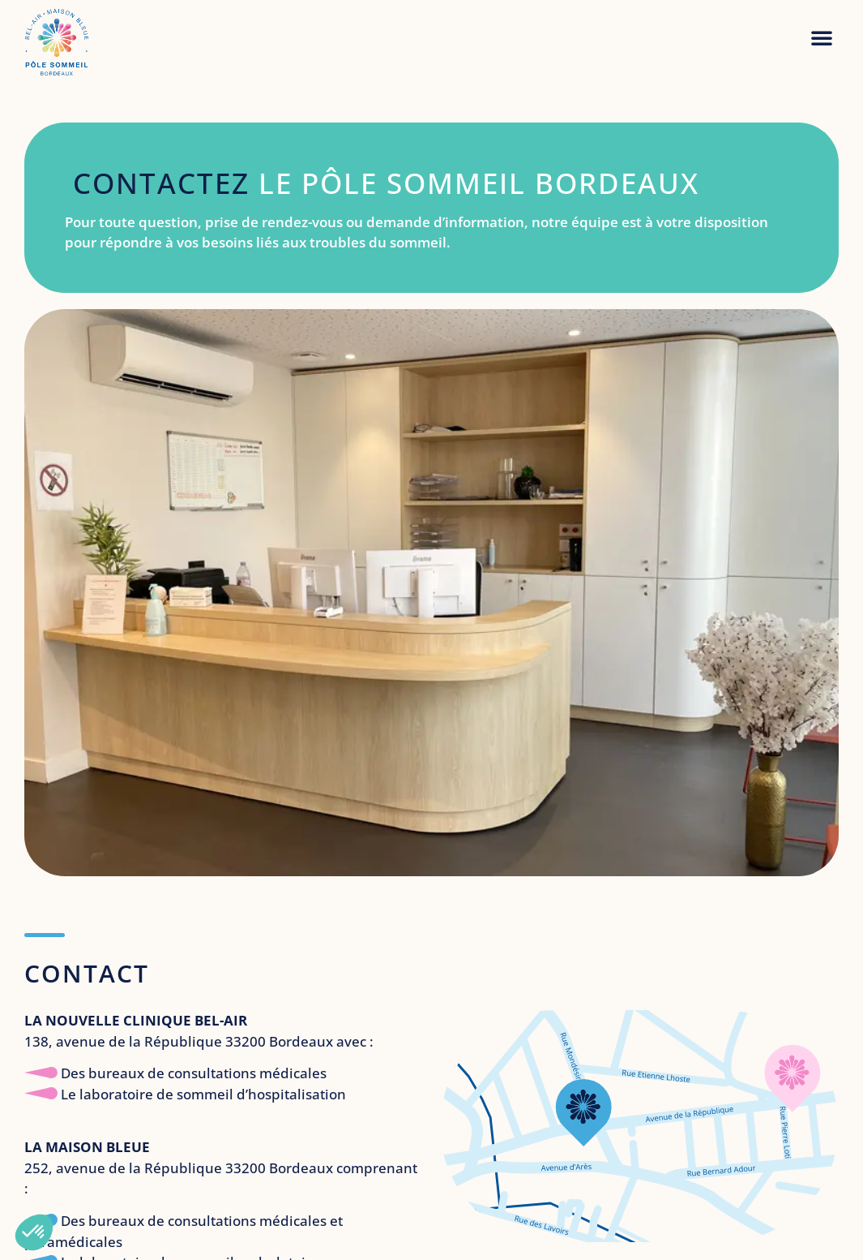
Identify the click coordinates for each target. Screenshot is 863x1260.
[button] (822, 37)
